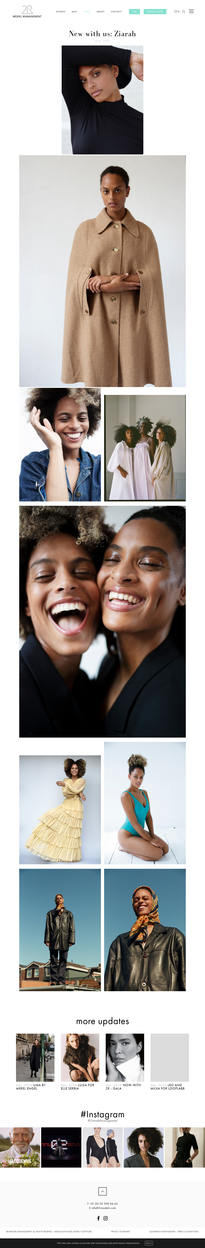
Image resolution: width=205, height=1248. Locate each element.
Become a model (155, 11)
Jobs (134, 11)
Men (74, 11)
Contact (116, 11)
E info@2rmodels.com (102, 1208)
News (87, 11)
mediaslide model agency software (73, 1231)
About (101, 11)
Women (61, 11)
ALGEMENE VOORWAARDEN (162, 1231)
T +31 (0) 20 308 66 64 (102, 1203)
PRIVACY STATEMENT (120, 1231)
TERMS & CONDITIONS (188, 1231)
